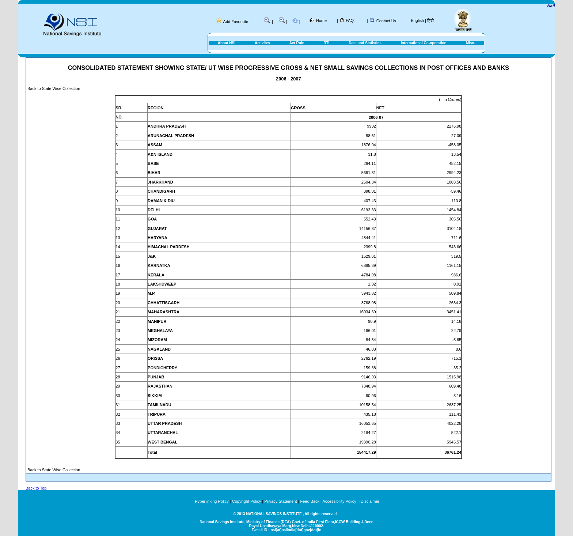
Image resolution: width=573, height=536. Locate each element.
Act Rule (296, 43)
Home (321, 20)
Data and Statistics (365, 43)
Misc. (470, 43)
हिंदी (430, 20)
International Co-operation (424, 43)
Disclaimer (370, 501)
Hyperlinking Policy (212, 501)
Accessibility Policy (339, 501)
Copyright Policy (246, 501)
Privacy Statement (280, 501)
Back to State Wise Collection (53, 88)
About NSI (226, 43)
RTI (326, 43)
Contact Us (386, 21)
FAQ (350, 20)
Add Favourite (235, 21)
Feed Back (310, 501)
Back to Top (36, 488)
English (417, 20)
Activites (262, 43)
